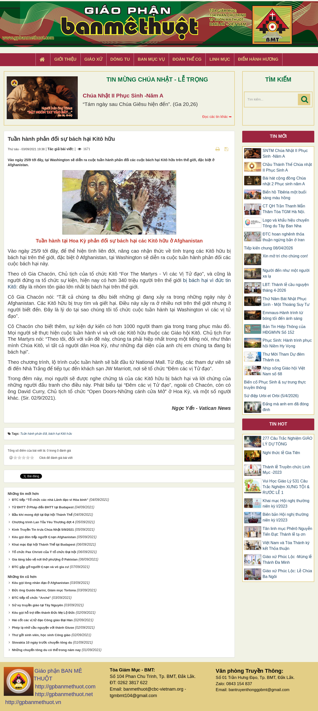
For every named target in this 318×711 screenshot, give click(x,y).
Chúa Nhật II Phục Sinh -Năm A (123, 96)
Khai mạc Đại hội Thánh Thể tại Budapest (43, 544)
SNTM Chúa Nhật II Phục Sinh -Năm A (285, 153)
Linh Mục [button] (219, 59)
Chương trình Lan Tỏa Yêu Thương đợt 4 (43, 522)
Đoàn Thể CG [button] (187, 59)
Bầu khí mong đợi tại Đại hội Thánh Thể (42, 515)
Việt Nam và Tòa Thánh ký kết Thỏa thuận (286, 546)
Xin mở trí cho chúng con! (285, 256)
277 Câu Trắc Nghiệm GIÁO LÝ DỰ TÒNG (287, 441)
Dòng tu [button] (120, 59)
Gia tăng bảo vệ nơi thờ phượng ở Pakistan (45, 559)
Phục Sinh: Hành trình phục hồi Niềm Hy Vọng (287, 343)
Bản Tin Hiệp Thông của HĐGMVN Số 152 (284, 329)
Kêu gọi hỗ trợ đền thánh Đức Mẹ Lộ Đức (43, 613)
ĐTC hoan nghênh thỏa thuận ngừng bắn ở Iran (284, 237)
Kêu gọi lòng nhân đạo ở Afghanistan (40, 583)
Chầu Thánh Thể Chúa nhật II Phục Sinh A (287, 167)
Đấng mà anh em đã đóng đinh (286, 407)
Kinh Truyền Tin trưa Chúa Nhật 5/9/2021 (43, 529)
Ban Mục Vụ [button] (151, 59)
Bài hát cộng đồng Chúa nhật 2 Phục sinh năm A (284, 181)
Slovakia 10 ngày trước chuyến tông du (42, 642)
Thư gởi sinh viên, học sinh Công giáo (41, 635)
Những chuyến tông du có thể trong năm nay (46, 650)
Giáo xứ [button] (93, 59)
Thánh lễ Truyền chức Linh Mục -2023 (286, 470)
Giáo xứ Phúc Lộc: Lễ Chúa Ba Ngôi (287, 574)
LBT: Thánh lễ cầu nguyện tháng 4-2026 (286, 287)
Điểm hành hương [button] (258, 59)
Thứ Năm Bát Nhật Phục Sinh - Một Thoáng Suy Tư (286, 302)
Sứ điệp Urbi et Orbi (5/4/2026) (271, 396)
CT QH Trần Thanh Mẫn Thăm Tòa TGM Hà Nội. (284, 209)
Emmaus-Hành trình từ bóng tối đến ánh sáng (283, 316)
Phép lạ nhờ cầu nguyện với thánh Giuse (43, 627)
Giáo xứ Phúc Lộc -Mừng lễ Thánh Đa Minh (287, 560)
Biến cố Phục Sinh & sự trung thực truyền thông (275, 385)
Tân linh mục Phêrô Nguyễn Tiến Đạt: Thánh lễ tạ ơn (287, 531)
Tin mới (278, 136)
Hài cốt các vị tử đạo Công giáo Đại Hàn (42, 620)
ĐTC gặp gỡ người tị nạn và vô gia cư (40, 567)
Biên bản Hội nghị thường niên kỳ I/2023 (286, 517)
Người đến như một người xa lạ (286, 273)
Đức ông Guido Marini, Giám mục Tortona (44, 590)
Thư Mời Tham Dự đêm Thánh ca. (284, 357)
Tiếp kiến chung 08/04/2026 (268, 248)
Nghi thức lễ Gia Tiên (281, 453)
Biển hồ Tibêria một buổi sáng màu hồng (284, 195)
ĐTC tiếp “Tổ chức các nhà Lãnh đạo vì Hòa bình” (50, 500)
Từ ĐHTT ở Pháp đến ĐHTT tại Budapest (43, 507)
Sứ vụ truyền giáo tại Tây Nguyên (37, 605)
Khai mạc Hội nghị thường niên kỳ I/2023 (286, 504)
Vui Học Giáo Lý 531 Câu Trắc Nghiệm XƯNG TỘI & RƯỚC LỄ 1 (286, 487)
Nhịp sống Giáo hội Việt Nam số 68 (284, 371)
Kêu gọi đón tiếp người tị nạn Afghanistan (44, 537)
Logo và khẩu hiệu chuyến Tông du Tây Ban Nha (286, 223)
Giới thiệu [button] (65, 59)
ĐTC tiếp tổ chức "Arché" (31, 598)
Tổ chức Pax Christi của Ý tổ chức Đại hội (44, 552)
